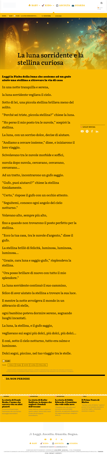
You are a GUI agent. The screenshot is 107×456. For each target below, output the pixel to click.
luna (33, 365)
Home (4, 16)
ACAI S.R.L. (65, 450)
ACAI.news (57, 450)
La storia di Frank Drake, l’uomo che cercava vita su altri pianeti (12, 403)
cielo (11, 365)
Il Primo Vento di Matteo (90, 401)
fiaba (18, 365)
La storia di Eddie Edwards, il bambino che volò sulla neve (66, 402)
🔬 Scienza (5, 396)
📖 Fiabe (17, 16)
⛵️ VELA (84, 396)
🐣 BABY (10, 16)
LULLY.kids (47, 15)
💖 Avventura (33, 396)
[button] (101, 3)
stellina (42, 365)
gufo (26, 365)
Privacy (51, 453)
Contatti (58, 453)
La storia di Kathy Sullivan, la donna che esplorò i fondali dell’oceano (40, 403)
